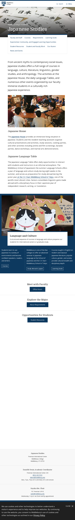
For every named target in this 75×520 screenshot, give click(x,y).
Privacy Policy (39, 515)
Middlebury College (14, 25)
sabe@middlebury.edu (37, 494)
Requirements (38, 38)
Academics (24, 25)
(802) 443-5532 (37, 475)
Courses (28, 38)
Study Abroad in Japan (35, 269)
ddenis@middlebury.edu (37, 477)
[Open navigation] (69, 4)
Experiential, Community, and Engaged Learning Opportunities (33, 42)
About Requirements (37, 305)
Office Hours (37, 289)
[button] (60, 4)
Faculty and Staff (16, 38)
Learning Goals (51, 38)
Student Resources (17, 46)
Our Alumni (51, 46)
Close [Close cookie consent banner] (69, 506)
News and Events (16, 51)
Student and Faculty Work (35, 46)
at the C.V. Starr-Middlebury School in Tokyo (35, 177)
